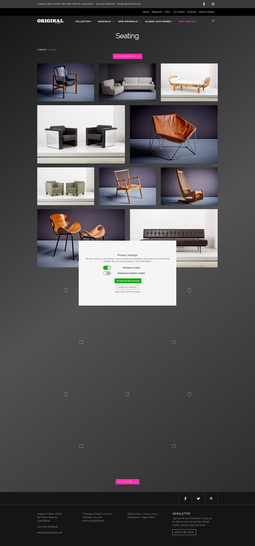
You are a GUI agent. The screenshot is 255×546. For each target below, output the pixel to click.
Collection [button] (84, 21)
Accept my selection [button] (127, 287)
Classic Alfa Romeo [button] (159, 21)
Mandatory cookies (121, 268)
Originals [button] (106, 21)
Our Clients (179, 12)
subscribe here (184, 532)
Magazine (157, 12)
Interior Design (206, 12)
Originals (41, 49)
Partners (192, 12)
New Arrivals (188, 21)
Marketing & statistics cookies (124, 273)
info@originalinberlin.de (129, 4)
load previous (127, 56)
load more (127, 481)
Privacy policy (134, 291)
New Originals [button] (129, 21)
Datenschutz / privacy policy (143, 514)
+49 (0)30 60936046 (47, 526)
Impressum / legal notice (141, 517)
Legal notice (120, 291)
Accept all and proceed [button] (128, 281)
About (146, 12)
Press (167, 12)
